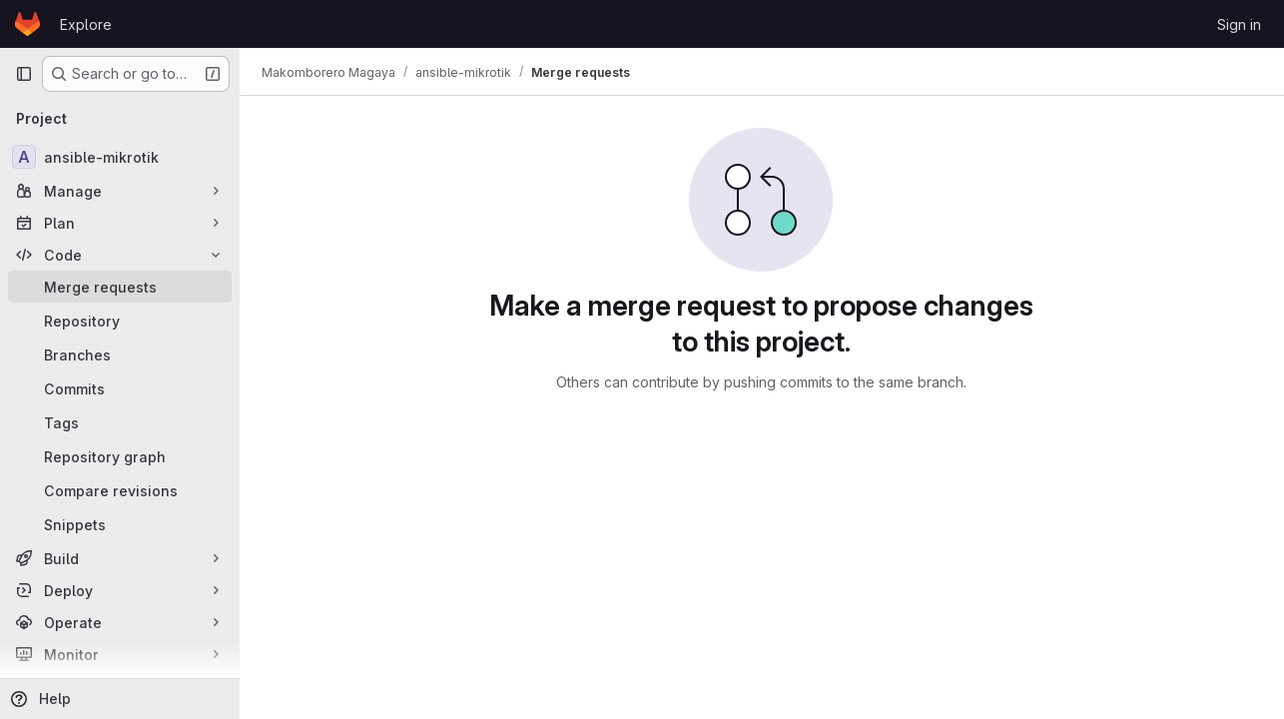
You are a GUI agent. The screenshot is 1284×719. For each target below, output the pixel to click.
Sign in (1239, 24)
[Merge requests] (120, 287)
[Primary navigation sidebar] (24, 74)
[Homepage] (27, 24)
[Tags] (120, 422)
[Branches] (120, 354)
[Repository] (120, 321)
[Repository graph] (120, 456)
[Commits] (120, 388)
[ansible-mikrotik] (120, 157)
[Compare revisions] (120, 490)
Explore (86, 24)
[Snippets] (120, 524)
